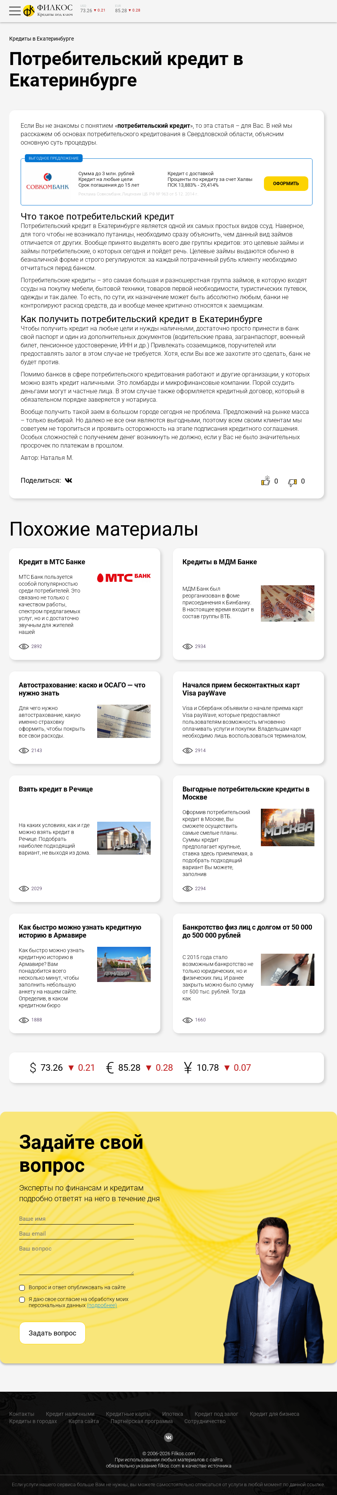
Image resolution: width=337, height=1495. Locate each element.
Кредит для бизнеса (275, 1414)
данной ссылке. (307, 1484)
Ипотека (172, 1414)
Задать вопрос (52, 1333)
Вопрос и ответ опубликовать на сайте (72, 1287)
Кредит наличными (70, 1414)
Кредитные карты (128, 1414)
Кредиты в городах (33, 1421)
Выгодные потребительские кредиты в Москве (245, 793)
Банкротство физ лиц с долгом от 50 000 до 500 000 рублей (247, 931)
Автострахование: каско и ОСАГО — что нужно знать (82, 689)
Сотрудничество (205, 1421)
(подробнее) (102, 1305)
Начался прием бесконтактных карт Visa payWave (241, 689)
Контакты (21, 1414)
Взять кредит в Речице (56, 789)
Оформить (286, 183)
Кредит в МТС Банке (52, 562)
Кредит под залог (216, 1414)
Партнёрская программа (142, 1421)
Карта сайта (83, 1421)
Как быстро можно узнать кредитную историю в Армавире (80, 931)
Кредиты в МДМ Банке (219, 562)
